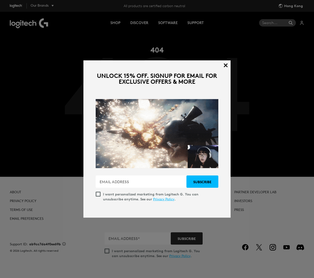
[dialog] (157, 139)
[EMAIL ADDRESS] (141, 182)
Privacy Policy (163, 199)
